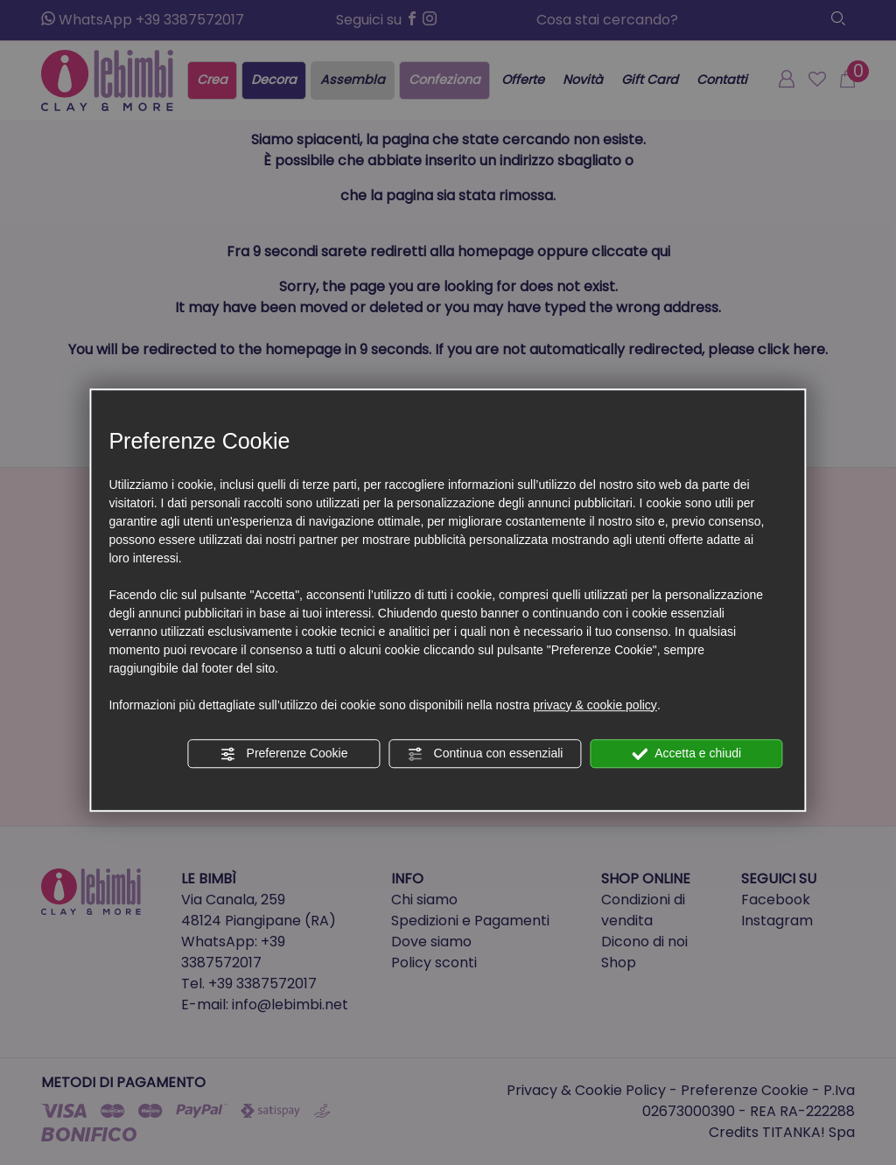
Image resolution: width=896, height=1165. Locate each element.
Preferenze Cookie (284, 754)
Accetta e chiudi (686, 754)
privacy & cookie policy (595, 705)
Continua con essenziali (486, 754)
